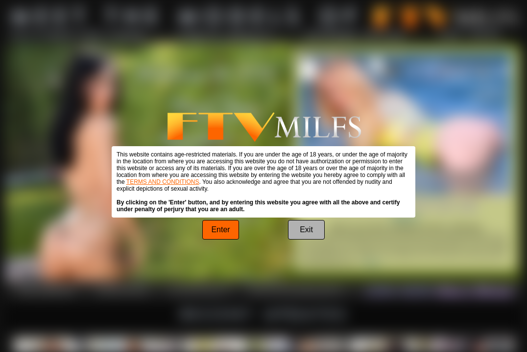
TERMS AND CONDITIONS (162, 181)
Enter (220, 229)
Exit (306, 229)
